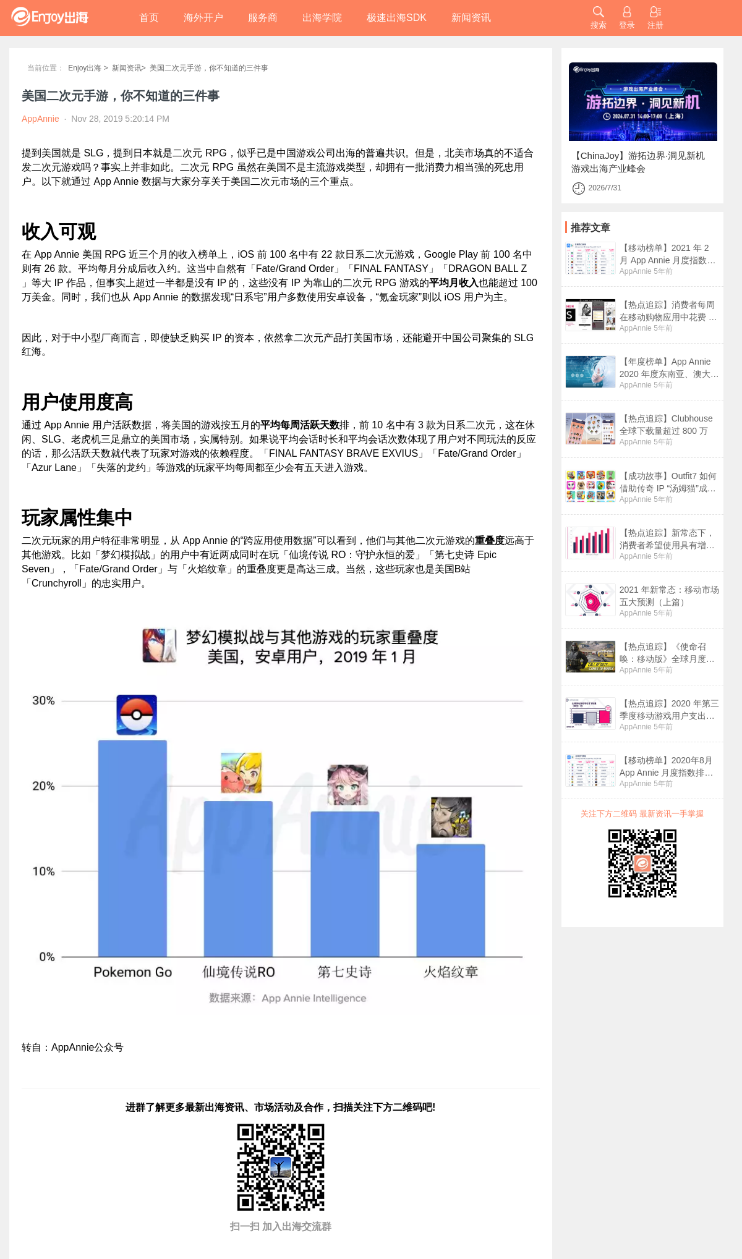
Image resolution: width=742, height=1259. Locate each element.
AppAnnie (636, 271)
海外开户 (203, 17)
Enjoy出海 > (88, 68)
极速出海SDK (397, 17)
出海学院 (322, 17)
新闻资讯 (471, 17)
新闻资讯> (129, 68)
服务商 (263, 17)
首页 (149, 17)
